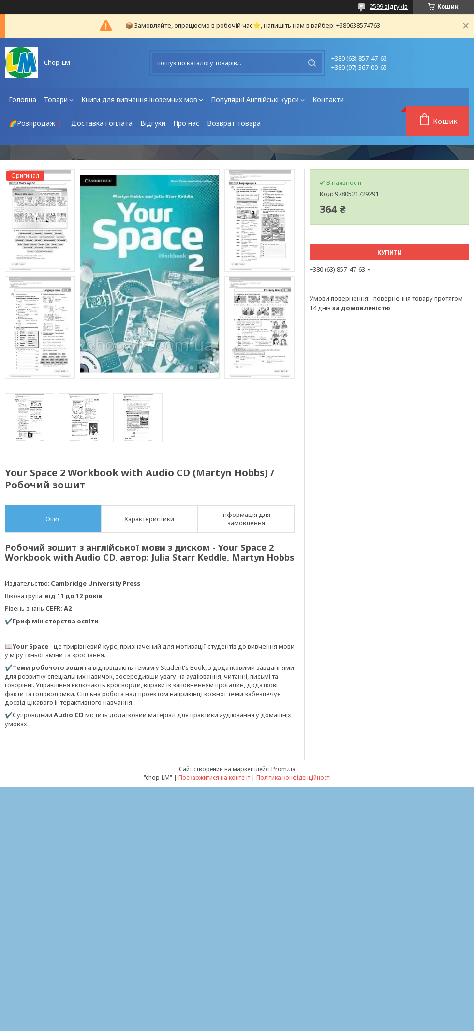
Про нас (186, 123)
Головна (22, 99)
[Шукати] (312, 63)
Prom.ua (283, 768)
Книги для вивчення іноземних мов (139, 99)
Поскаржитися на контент (214, 777)
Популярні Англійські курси (255, 99)
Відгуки (152, 123)
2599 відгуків (389, 6)
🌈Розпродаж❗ (36, 123)
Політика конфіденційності (293, 777)
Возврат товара (234, 123)
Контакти (328, 99)
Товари (56, 99)
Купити (389, 252)
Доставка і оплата (102, 123)
